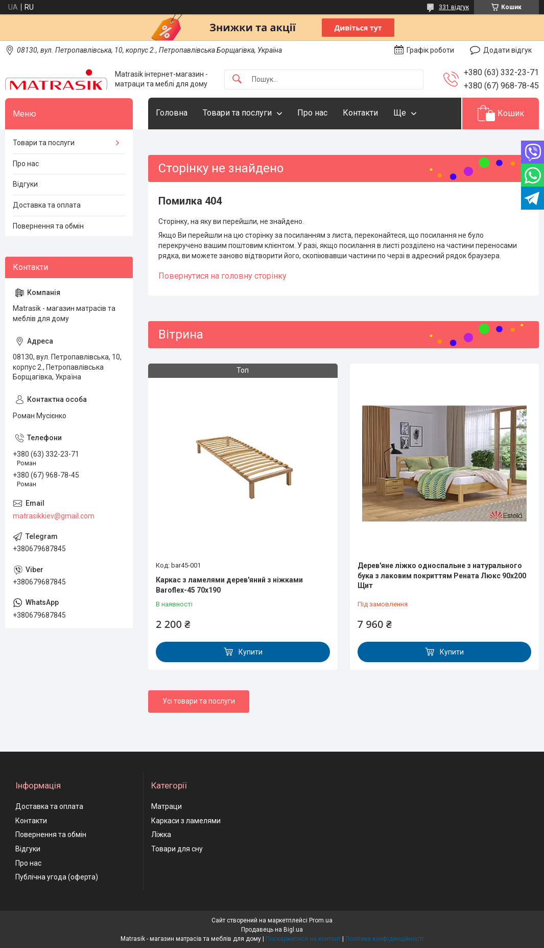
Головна (171, 113)
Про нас (312, 113)
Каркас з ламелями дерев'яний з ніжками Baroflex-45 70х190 (229, 585)
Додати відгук (507, 50)
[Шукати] (237, 79)
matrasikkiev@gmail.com (53, 516)
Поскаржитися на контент (303, 938)
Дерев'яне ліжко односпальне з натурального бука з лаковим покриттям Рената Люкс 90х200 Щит (442, 575)
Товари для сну (177, 849)
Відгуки (25, 184)
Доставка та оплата (47, 205)
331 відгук (454, 7)
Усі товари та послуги (198, 701)
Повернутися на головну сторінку (222, 276)
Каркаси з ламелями (186, 821)
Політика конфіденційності (384, 938)
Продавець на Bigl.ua (272, 929)
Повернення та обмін (48, 226)
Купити (251, 652)
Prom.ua (321, 920)
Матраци (166, 806)
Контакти (360, 113)
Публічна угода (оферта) (56, 877)
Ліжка (161, 834)
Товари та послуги (237, 113)
